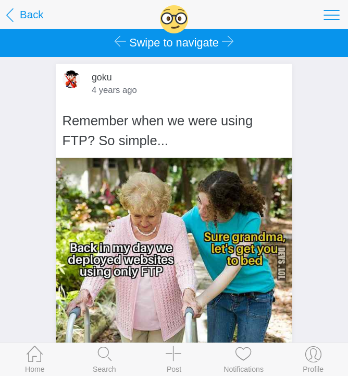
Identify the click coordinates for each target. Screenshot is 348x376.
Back (23, 15)
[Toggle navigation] (331, 14)
